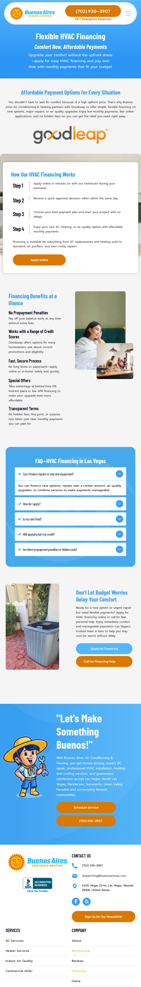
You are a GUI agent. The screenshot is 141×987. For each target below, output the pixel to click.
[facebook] (76, 887)
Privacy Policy (118, 982)
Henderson (76, 769)
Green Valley (113, 769)
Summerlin (94, 769)
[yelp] (87, 887)
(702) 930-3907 (92, 851)
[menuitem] (37, 926)
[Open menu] (128, 14)
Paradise (62, 774)
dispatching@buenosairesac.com (104, 861)
